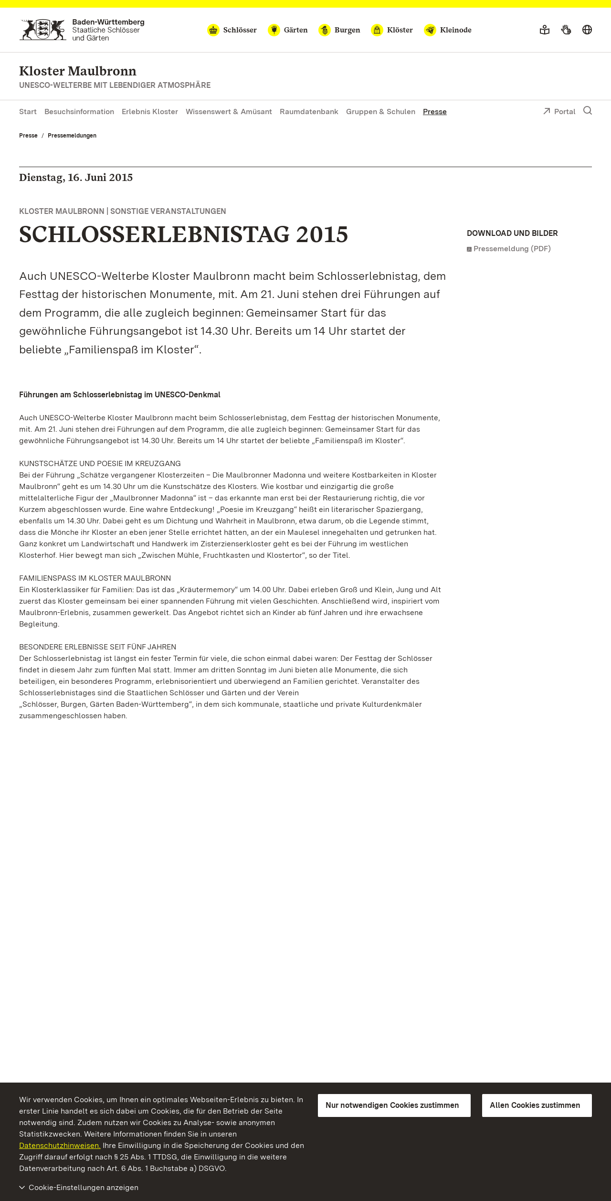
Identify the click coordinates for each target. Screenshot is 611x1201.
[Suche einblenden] (587, 111)
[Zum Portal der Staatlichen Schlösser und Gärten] (82, 30)
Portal (559, 112)
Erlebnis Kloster (150, 111)
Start (28, 111)
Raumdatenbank (309, 111)
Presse (435, 111)
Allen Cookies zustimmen (535, 1105)
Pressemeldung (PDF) (512, 248)
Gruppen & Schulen (380, 111)
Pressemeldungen (72, 135)
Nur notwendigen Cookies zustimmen (392, 1105)
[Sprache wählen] (587, 30)
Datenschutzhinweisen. (60, 1145)
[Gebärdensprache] (566, 30)
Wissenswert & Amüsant (229, 111)
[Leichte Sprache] (544, 30)
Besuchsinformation (79, 111)
